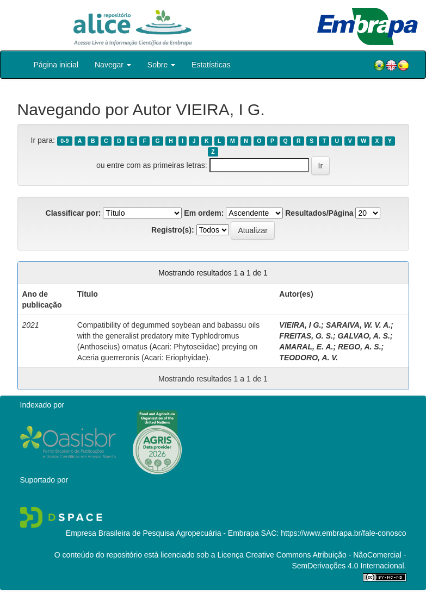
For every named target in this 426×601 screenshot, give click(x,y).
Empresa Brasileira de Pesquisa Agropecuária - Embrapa (162, 533)
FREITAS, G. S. (306, 335)
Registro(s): (172, 230)
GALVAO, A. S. (363, 335)
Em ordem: (204, 213)
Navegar (113, 64)
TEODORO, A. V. (308, 357)
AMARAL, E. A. (306, 346)
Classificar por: (73, 213)
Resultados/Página (319, 213)
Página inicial (56, 64)
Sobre (161, 64)
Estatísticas (211, 64)
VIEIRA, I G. (300, 325)
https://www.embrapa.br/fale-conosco (343, 533)
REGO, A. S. (359, 346)
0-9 (64, 140)
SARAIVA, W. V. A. (358, 325)
